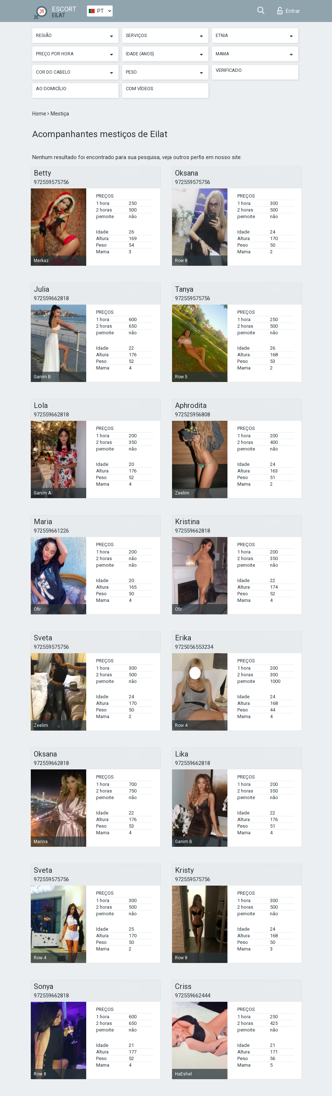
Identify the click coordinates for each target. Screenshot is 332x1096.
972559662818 (51, 298)
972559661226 (51, 530)
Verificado (229, 70)
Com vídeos (139, 88)
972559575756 (51, 182)
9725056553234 (194, 647)
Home (39, 114)
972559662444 (192, 995)
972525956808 (192, 414)
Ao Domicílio (51, 88)
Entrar (288, 11)
